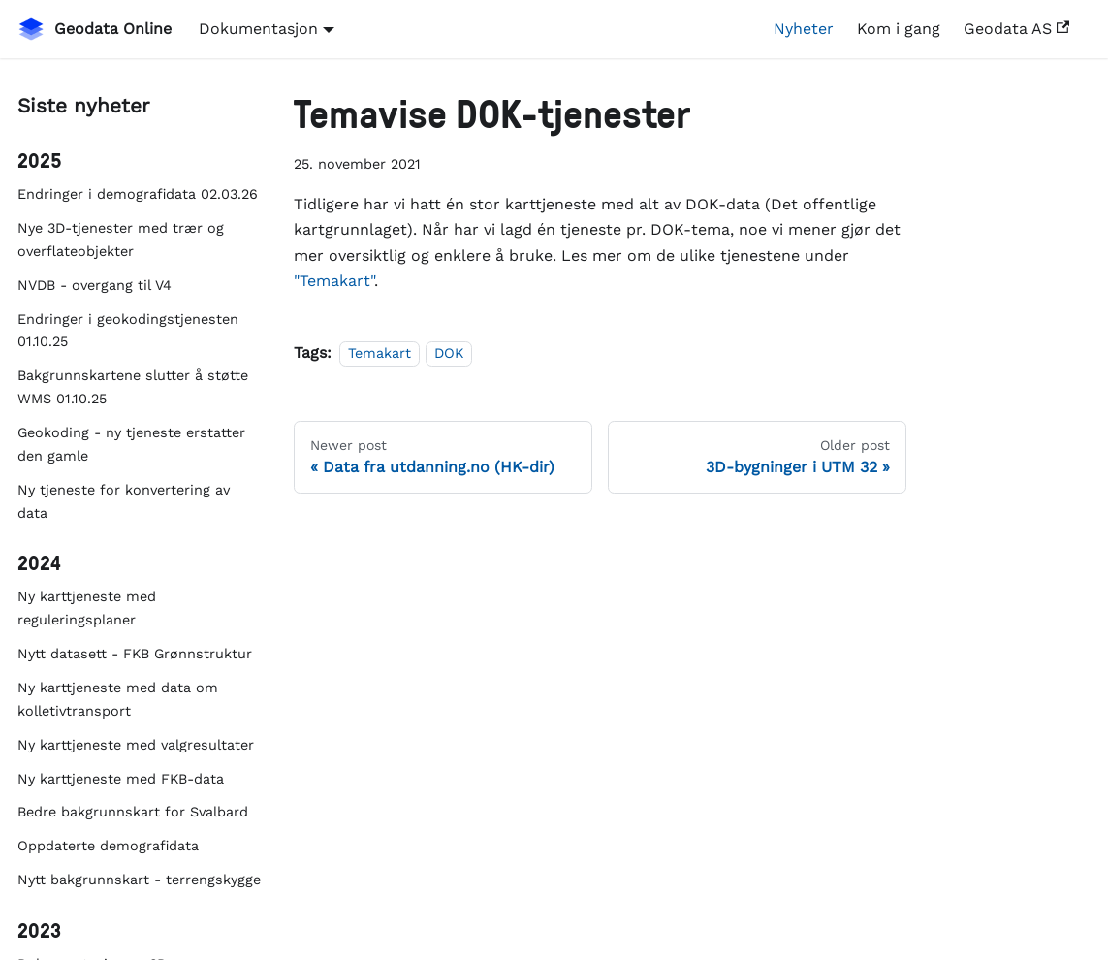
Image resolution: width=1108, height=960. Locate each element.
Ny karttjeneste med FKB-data (120, 778)
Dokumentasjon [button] (258, 28)
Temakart (379, 353)
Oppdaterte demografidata (108, 845)
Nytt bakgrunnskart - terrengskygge (139, 879)
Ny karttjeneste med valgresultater (135, 744)
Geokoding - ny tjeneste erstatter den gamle (131, 444)
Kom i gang (898, 28)
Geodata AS (1016, 28)
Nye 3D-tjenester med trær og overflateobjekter (120, 239)
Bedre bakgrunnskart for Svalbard (132, 811)
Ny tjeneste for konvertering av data (123, 501)
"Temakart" (334, 281)
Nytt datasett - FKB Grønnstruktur (134, 653)
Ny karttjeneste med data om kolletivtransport (117, 699)
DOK (448, 353)
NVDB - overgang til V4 (94, 285)
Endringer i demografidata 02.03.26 (137, 194)
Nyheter (804, 28)
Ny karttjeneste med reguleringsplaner (86, 608)
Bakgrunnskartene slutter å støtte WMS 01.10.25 (132, 387)
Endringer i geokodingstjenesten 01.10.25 (127, 330)
